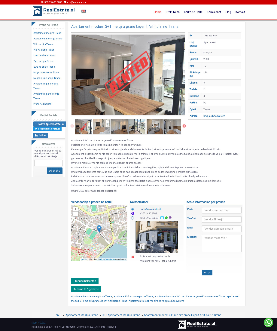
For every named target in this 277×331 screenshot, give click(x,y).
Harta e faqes (39, 323)
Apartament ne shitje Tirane (47, 38)
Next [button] (184, 126)
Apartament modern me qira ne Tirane (91, 296)
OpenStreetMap (107, 259)
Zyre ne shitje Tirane (44, 67)
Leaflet (84, 259)
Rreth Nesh (173, 12)
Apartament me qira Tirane (47, 33)
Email (190, 227)
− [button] (76, 214)
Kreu (58, 315)
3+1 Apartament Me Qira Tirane (121, 315)
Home (157, 12)
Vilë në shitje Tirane (43, 50)
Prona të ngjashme (85, 280)
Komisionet (214, 12)
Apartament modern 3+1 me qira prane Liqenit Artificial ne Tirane (182, 315)
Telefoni (191, 218)
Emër (190, 209)
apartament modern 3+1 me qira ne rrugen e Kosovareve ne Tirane (190, 296)
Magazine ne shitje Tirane (46, 78)
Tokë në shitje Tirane (44, 55)
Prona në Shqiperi (42, 104)
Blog (228, 12)
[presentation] (215, 262)
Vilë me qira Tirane (43, 44)
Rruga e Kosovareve (214, 116)
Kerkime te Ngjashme (86, 289)
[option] (83, 126)
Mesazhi (191, 236)
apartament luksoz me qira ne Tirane (133, 296)
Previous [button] (72, 126)
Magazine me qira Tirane (46, 72)
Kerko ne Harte (193, 12)
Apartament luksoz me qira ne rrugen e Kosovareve (156, 300)
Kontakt (240, 12)
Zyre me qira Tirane (43, 61)
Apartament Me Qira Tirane (81, 315)
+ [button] (76, 209)
